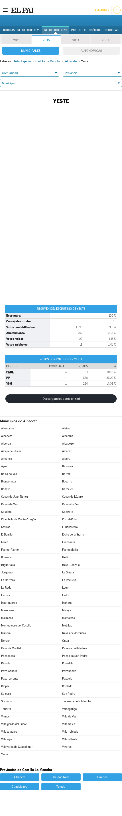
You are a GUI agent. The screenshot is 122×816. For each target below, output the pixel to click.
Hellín (65, 557)
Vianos (5, 716)
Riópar (5, 686)
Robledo (67, 686)
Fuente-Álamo (10, 549)
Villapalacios (9, 731)
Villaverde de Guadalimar (17, 746)
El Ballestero (70, 527)
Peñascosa (8, 655)
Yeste (4, 754)
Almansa (6, 458)
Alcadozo (68, 443)
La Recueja (69, 580)
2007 (105, 40)
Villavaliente (69, 739)
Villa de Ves (69, 716)
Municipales (31, 50)
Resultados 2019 (55, 30)
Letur (65, 587)
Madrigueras (9, 602)
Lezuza (5, 595)
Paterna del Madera (74, 648)
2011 (75, 40)
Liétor (65, 595)
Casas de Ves (9, 504)
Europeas (111, 30)
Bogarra (67, 481)
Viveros (66, 746)
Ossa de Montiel (11, 648)
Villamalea (68, 724)
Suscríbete (102, 9)
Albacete (6, 436)
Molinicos (7, 618)
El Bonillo (6, 534)
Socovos (6, 701)
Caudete (6, 511)
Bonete (5, 489)
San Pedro (68, 693)
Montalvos (68, 618)
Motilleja (67, 625)
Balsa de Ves (9, 474)
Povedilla (67, 663)
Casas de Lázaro (72, 496)
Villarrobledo (70, 731)
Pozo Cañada (9, 671)
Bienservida (8, 481)
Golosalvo (7, 557)
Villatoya (6, 739)
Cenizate (67, 511)
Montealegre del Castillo (16, 625)
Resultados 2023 (28, 30)
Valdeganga (69, 709)
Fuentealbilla (70, 549)
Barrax (66, 474)
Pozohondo (69, 671)
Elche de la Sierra (73, 534)
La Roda (6, 587)
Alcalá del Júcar (11, 451)
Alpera (66, 458)
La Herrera (8, 580)
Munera (6, 633)
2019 (16, 40)
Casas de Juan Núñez (14, 496)
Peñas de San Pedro (74, 655)
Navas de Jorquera (74, 633)
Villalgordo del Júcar (14, 724)
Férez (4, 542)
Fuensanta (68, 542)
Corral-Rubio (70, 519)
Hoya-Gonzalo (71, 565)
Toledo (60, 786)
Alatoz (66, 428)
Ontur (65, 640)
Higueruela (8, 565)
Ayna (4, 466)
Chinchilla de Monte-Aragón (18, 519)
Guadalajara (19, 786)
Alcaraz (67, 451)
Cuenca (102, 777)
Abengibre (7, 428)
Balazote (67, 466)
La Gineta (68, 572)
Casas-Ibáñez (70, 504)
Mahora (67, 602)
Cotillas (5, 527)
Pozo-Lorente (9, 678)
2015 (46, 40)
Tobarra (6, 709)
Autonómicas (91, 50)
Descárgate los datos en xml (61, 398)
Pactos (76, 30)
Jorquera (7, 572)
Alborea (6, 443)
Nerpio (5, 640)
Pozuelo (67, 678)
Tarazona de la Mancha (76, 701)
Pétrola (5, 663)
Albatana (67, 436)
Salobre (6, 693)
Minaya (66, 610)
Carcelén (67, 489)
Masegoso (7, 610)
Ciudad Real (61, 777)
